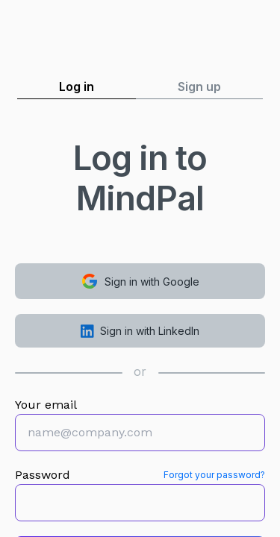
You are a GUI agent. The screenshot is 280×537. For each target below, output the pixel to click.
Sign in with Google (140, 281)
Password (42, 475)
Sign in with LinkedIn (140, 331)
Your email (46, 405)
